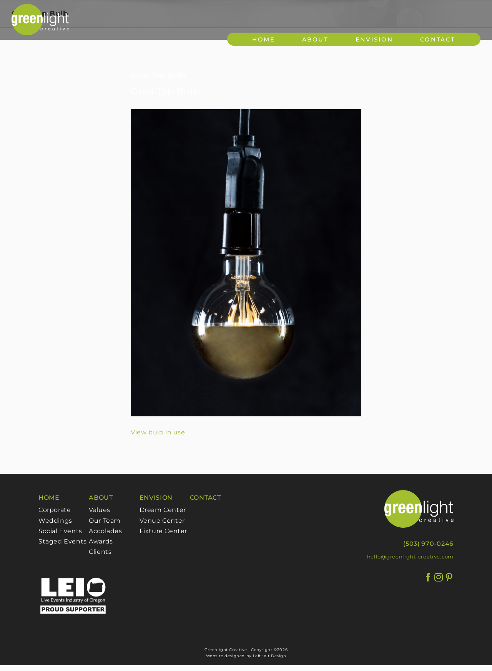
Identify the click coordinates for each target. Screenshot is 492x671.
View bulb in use (158, 432)
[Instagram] (438, 577)
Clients (100, 551)
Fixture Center (163, 531)
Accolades (105, 531)
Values (99, 510)
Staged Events (62, 541)
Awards (101, 541)
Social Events (60, 531)
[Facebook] (428, 577)
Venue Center (162, 520)
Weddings (55, 520)
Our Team (105, 520)
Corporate (54, 510)
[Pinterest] (449, 577)
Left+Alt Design (269, 655)
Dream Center (163, 510)
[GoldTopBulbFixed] (246, 262)
